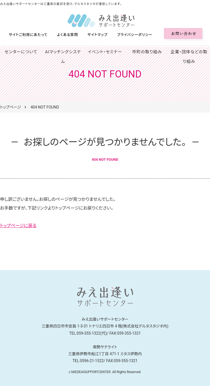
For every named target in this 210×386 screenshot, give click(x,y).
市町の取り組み (147, 51)
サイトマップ (92, 35)
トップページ (10, 107)
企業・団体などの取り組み (189, 56)
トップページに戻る (18, 225)
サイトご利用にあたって (27, 35)
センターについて (21, 51)
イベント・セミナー (105, 51)
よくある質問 (64, 35)
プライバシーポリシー (126, 35)
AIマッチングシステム (62, 51)
